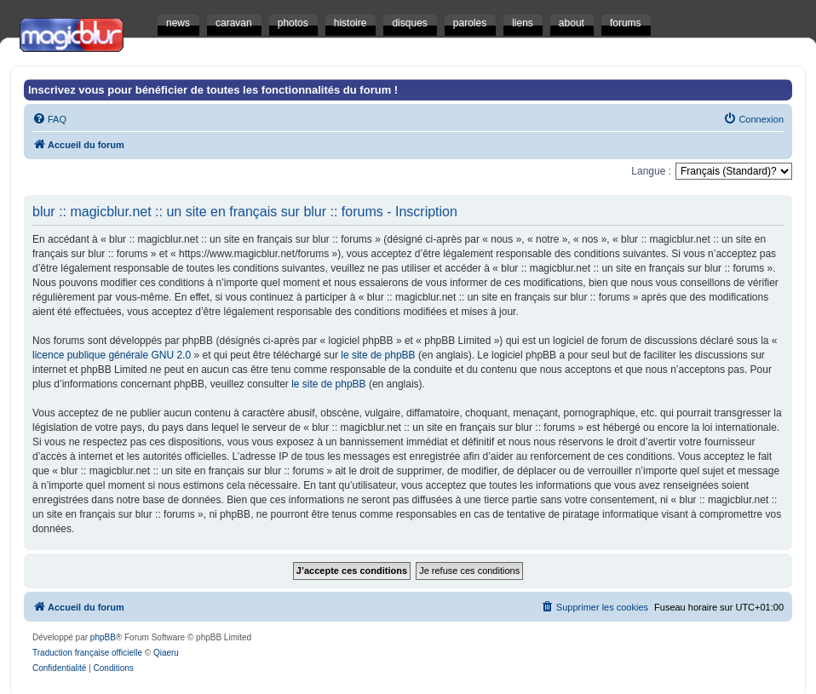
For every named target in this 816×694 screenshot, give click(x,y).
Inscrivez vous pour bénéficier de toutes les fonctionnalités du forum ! (213, 89)
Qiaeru (166, 652)
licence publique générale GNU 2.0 (111, 355)
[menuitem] (49, 119)
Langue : (651, 171)
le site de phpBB (378, 355)
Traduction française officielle (87, 652)
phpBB (103, 637)
